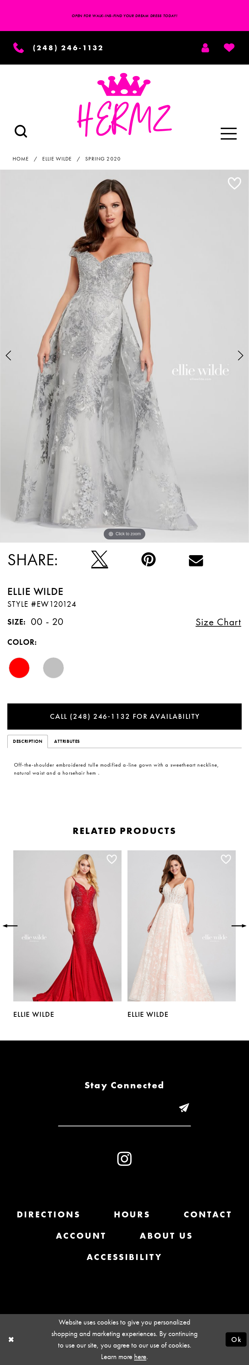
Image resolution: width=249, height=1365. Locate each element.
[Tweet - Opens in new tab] (99, 560)
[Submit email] (184, 1108)
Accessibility (124, 1257)
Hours (132, 1214)
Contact (208, 1214)
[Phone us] (59, 47)
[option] (124, 356)
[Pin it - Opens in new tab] (148, 559)
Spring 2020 (103, 158)
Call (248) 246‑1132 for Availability (125, 716)
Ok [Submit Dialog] (236, 1339)
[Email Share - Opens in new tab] (196, 559)
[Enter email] (124, 1108)
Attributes (67, 741)
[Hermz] (124, 105)
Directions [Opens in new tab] (49, 1214)
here (140, 1356)
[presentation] (67, 926)
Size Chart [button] (218, 622)
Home (21, 158)
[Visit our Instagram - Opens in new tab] (124, 1159)
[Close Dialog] (11, 1339)
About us (166, 1235)
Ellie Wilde (57, 158)
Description (27, 741)
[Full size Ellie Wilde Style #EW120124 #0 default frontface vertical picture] (124, 356)
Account (81, 1235)
